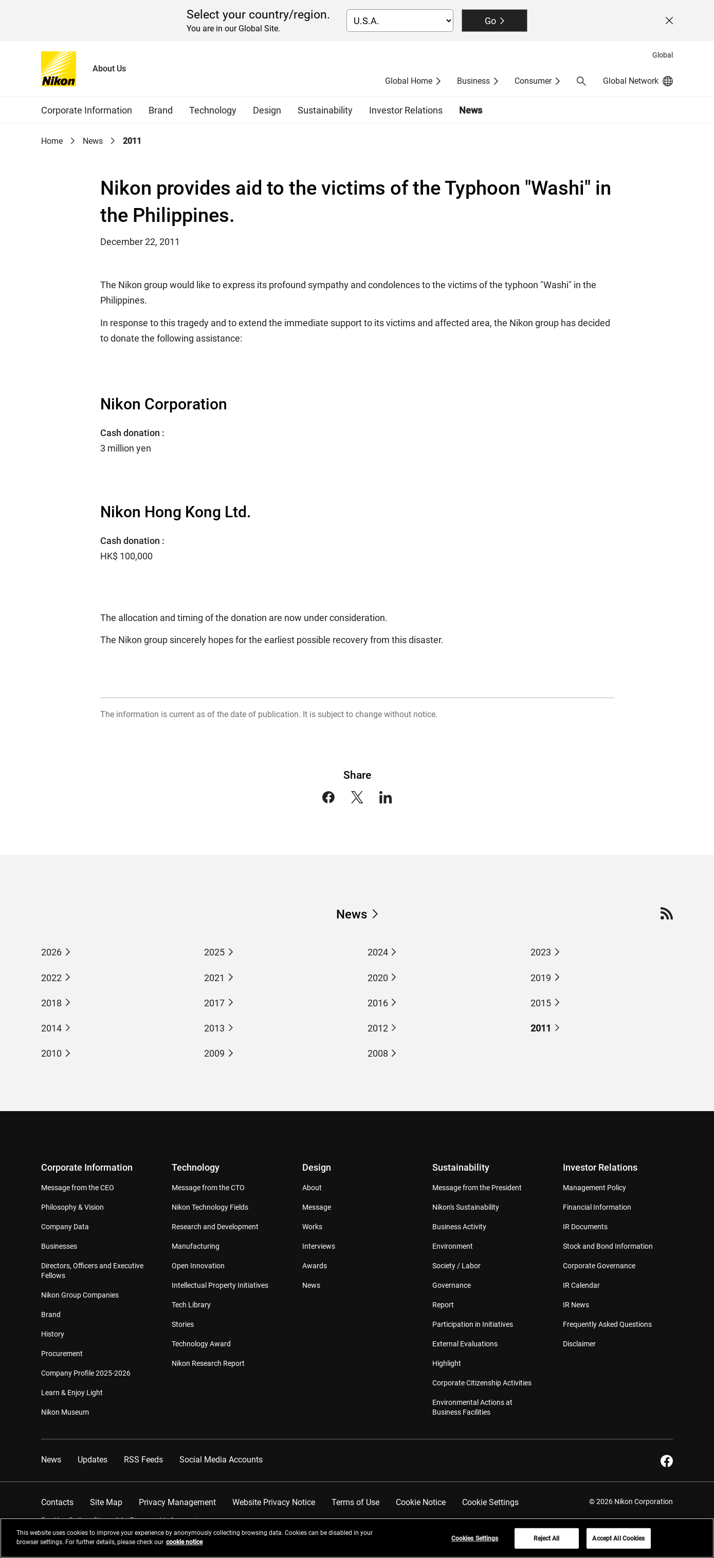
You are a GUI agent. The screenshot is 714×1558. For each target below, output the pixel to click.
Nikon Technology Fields (210, 1207)
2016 (378, 1003)
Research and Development (215, 1227)
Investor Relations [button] (406, 110)
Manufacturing (195, 1246)
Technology (195, 1167)
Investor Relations (600, 1167)
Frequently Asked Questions (607, 1324)
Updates (92, 1460)
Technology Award (201, 1344)
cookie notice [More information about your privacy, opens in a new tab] (184, 1547)
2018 (51, 1003)
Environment (452, 1246)
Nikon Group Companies (80, 1295)
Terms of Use (355, 1502)
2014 (51, 1028)
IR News (576, 1305)
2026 (51, 952)
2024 (378, 952)
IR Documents (585, 1227)
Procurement (62, 1353)
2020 (378, 977)
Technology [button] (212, 110)
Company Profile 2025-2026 (86, 1373)
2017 (214, 1003)
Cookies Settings (475, 1543)
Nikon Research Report (208, 1363)
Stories (183, 1324)
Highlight (446, 1363)
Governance (451, 1285)
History (52, 1334)
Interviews (318, 1246)
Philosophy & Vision (72, 1207)
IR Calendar (581, 1285)
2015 (540, 1003)
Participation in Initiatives (472, 1324)
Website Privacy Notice (273, 1502)
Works (312, 1227)
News (470, 110)
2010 (51, 1053)
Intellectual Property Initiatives (220, 1285)
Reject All (546, 1543)
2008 (378, 1053)
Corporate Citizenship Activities (482, 1383)
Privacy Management (177, 1502)
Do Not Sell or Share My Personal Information (123, 1521)
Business (473, 81)
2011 (132, 141)
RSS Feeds (143, 1460)
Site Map (106, 1502)
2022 (51, 977)
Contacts (57, 1502)
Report (443, 1305)
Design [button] (267, 110)
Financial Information (597, 1207)
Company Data (65, 1227)
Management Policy (594, 1188)
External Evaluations (465, 1344)
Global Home (408, 81)
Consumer (533, 81)
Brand (51, 1314)
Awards (314, 1266)
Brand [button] (161, 110)
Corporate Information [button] (86, 110)
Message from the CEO (77, 1188)
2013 (214, 1028)
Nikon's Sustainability (465, 1207)
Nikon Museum (65, 1412)
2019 (540, 977)
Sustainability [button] (325, 110)
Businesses (59, 1246)
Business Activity (459, 1227)
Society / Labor (456, 1266)
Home (52, 141)
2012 (378, 1028)
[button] (581, 81)
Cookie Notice (421, 1502)
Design (316, 1167)
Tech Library (191, 1305)
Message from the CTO (208, 1188)
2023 (540, 952)
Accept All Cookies (618, 1543)
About (312, 1188)
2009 (214, 1053)
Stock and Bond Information (608, 1246)
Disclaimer (579, 1344)
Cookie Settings (490, 1502)
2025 (214, 952)
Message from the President (477, 1188)
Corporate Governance (599, 1266)
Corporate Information (87, 1167)
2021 (214, 977)
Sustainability (460, 1167)
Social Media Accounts (221, 1460)
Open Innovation (198, 1266)
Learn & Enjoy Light (72, 1392)
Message (316, 1207)
